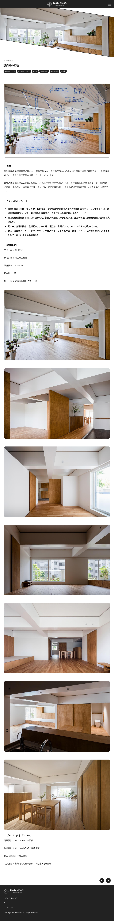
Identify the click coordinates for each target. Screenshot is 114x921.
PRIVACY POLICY (10, 898)
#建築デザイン (10, 71)
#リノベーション (24, 71)
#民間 (35, 71)
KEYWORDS (8, 907)
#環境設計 (54, 71)
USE (5, 903)
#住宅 (63, 71)
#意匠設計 (44, 71)
